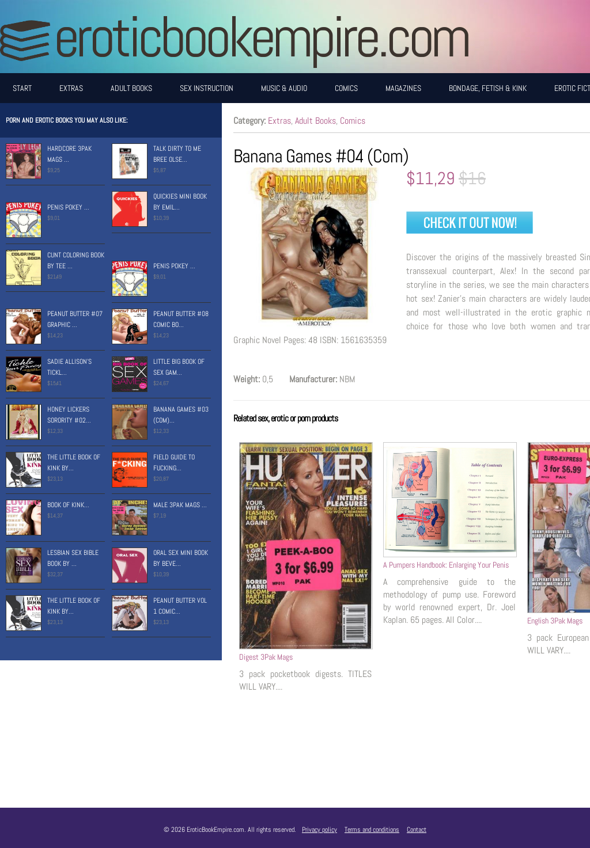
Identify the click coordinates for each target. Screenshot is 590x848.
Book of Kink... (68, 504)
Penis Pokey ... (68, 207)
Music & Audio (284, 88)
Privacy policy (319, 829)
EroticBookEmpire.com (261, 36)
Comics (346, 88)
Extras (71, 88)
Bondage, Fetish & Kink (488, 88)
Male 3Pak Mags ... (180, 504)
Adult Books (131, 88)
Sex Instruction (206, 88)
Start (22, 88)
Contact (416, 829)
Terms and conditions (372, 829)
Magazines (403, 88)
